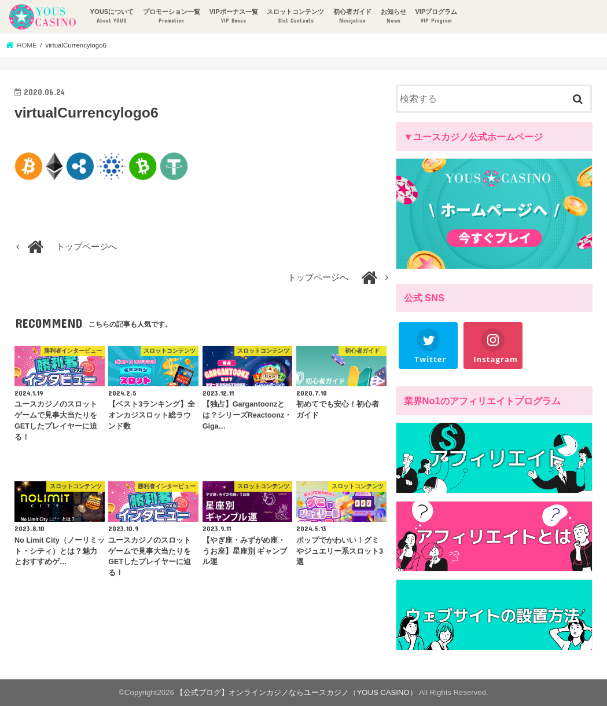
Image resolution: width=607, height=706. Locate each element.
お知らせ (393, 16)
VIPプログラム (436, 16)
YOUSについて (112, 16)
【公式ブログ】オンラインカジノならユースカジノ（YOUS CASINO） (296, 692)
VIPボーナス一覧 (233, 16)
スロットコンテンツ (295, 16)
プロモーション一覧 (171, 16)
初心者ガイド (352, 16)
